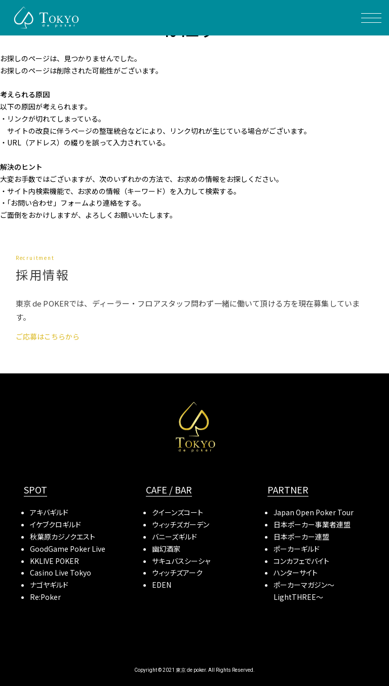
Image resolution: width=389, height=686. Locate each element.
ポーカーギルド (297, 549)
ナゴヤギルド (49, 585)
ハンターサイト (296, 572)
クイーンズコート (177, 512)
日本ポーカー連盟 (301, 536)
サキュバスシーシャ (181, 561)
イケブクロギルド (55, 524)
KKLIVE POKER (54, 561)
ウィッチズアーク (177, 572)
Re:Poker (45, 597)
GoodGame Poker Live (67, 549)
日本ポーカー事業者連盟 (312, 524)
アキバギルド (49, 512)
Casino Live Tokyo (60, 572)
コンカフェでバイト (301, 561)
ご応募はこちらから (48, 336)
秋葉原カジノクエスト (62, 536)
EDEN (161, 585)
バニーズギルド (174, 536)
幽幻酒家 (166, 549)
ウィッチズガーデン (180, 524)
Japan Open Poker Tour (314, 512)
